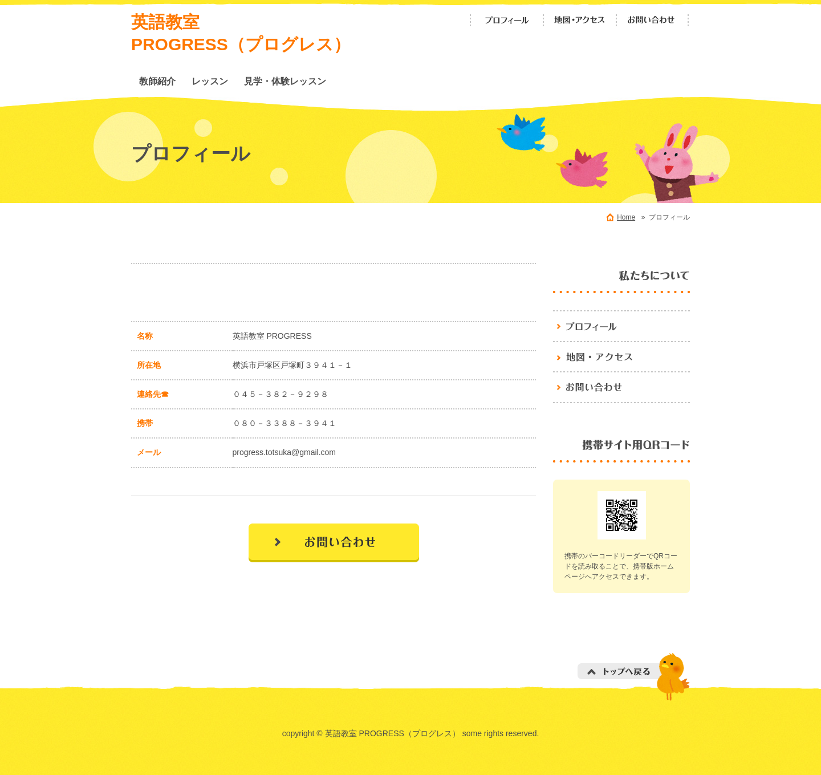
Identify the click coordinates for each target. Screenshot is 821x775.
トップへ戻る (634, 676)
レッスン (210, 81)
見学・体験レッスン (285, 81)
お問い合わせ (653, 20)
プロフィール (507, 20)
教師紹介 (157, 81)
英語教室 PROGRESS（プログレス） (621, 325)
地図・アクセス (580, 20)
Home (626, 217)
